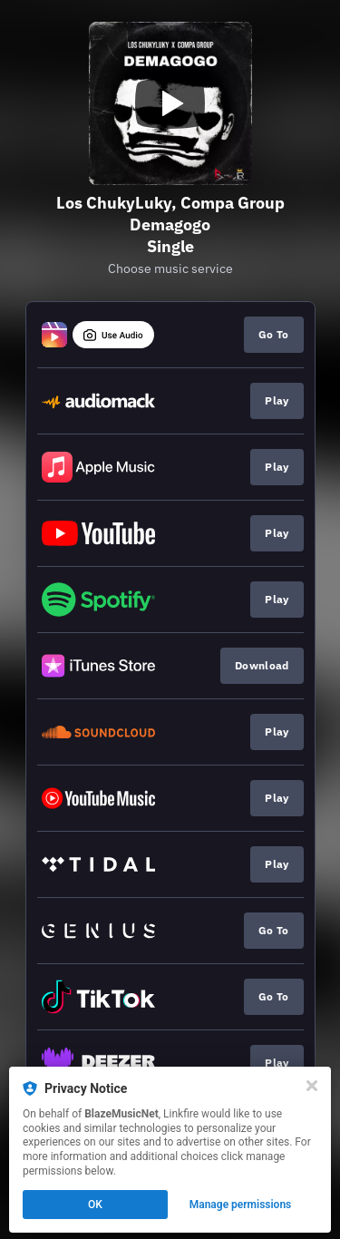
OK (95, 1204)
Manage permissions (240, 1204)
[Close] (311, 1085)
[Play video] (170, 103)
